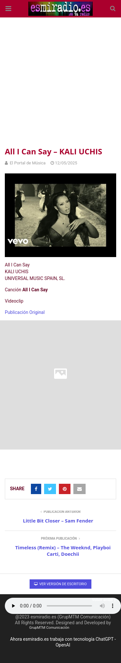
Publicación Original (25, 312)
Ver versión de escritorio (60, 584)
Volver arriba (104, 600)
